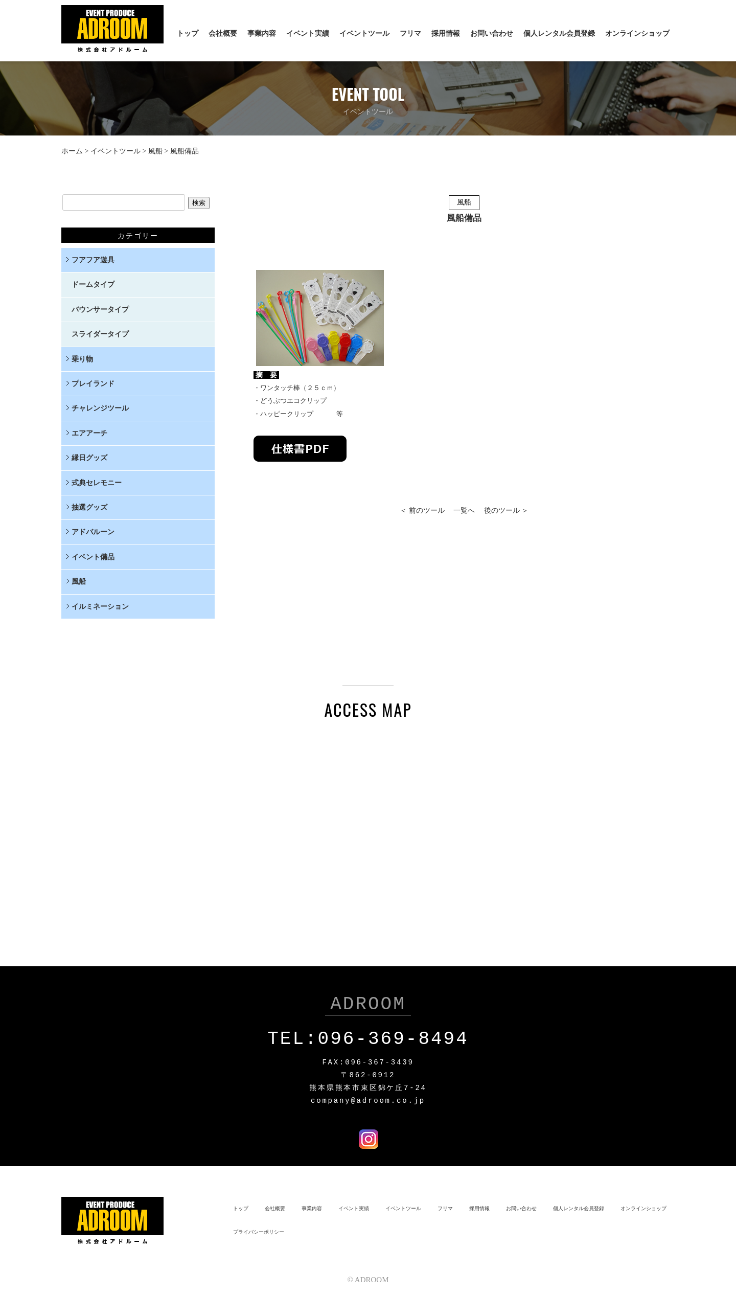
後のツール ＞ (506, 510)
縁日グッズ (89, 458)
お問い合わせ (491, 33)
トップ (187, 33)
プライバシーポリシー (258, 1230)
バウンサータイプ (100, 309)
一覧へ (464, 510)
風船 (155, 151)
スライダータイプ (100, 334)
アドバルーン (93, 532)
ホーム (72, 151)
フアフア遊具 (93, 260)
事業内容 (261, 33)
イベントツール (364, 33)
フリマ (410, 33)
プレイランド (93, 384)
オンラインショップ (637, 33)
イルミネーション (100, 606)
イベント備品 (93, 557)
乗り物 (82, 359)
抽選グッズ (89, 507)
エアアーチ (89, 433)
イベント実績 (307, 33)
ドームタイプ (93, 284)
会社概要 (223, 33)
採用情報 (445, 33)
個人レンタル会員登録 (559, 33)
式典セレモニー (97, 483)
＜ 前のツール (422, 510)
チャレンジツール (100, 408)
